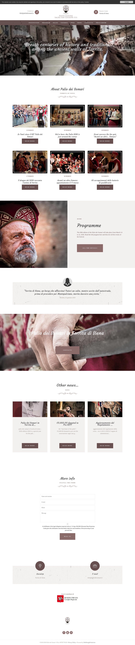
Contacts (67, 350)
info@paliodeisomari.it (26, 13)
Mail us (67, 536)
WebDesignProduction (89, 642)
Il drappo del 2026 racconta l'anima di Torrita (30, 181)
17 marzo (30, 176)
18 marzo (105, 130)
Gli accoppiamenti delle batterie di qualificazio (105, 181)
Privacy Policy (72, 642)
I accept (126, 2)
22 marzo (30, 130)
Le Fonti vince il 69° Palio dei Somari (30, 135)
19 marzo (67, 130)
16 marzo (67, 176)
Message (67, 516)
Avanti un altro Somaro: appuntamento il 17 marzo (67, 181)
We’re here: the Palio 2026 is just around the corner (67, 135)
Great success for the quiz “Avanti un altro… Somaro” (105, 135)
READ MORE (30, 141)
